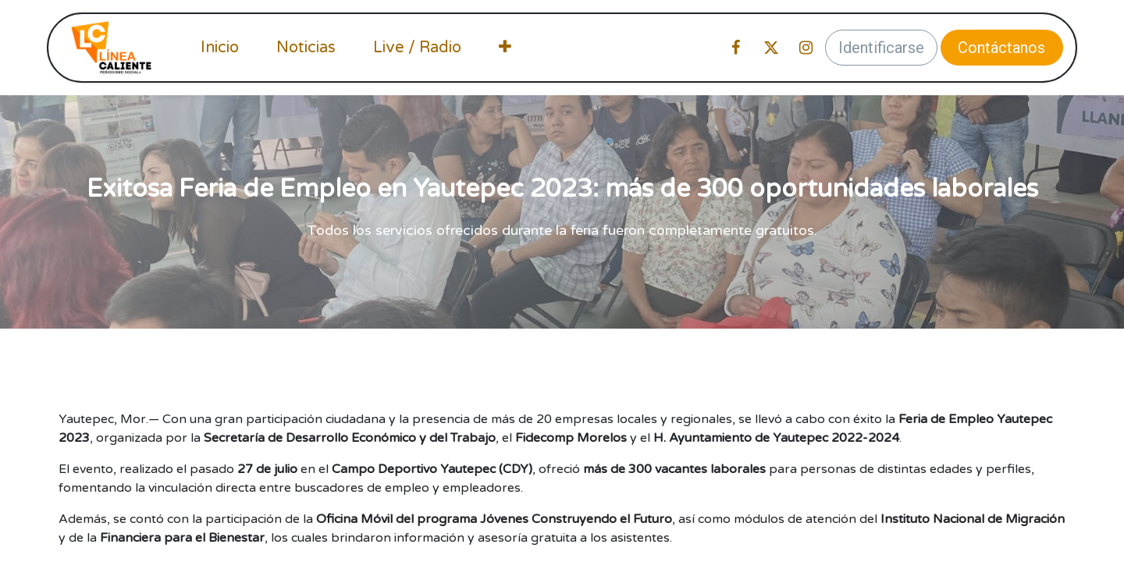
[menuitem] (220, 48)
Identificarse (881, 47)
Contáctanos (1001, 47)
